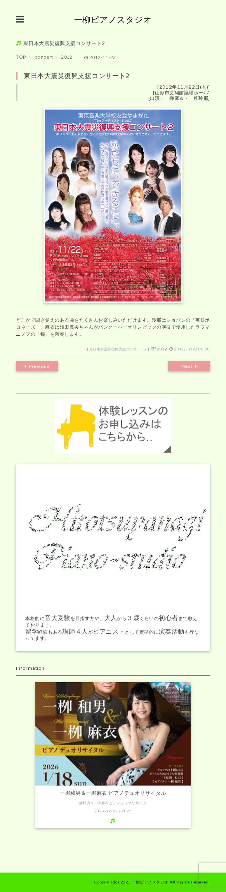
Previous (37, 366)
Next (189, 366)
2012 (162, 349)
